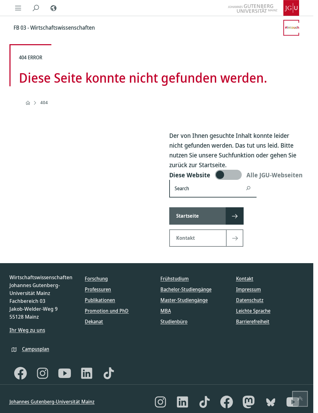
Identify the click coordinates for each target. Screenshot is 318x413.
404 (44, 102)
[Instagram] (42, 373)
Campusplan (35, 348)
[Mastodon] (248, 402)
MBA (165, 310)
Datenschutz (249, 300)
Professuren (98, 289)
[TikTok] (108, 373)
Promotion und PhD (107, 310)
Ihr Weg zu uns (27, 329)
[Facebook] (20, 373)
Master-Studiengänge (184, 300)
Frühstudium (174, 278)
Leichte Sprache (253, 310)
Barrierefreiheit (252, 321)
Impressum (248, 289)
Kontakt (244, 278)
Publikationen (100, 300)
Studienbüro (174, 321)
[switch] (236, 175)
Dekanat (94, 321)
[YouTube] (64, 373)
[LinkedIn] (86, 373)
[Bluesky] (270, 402)
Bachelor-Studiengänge (185, 289)
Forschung (96, 278)
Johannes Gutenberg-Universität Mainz (52, 401)
